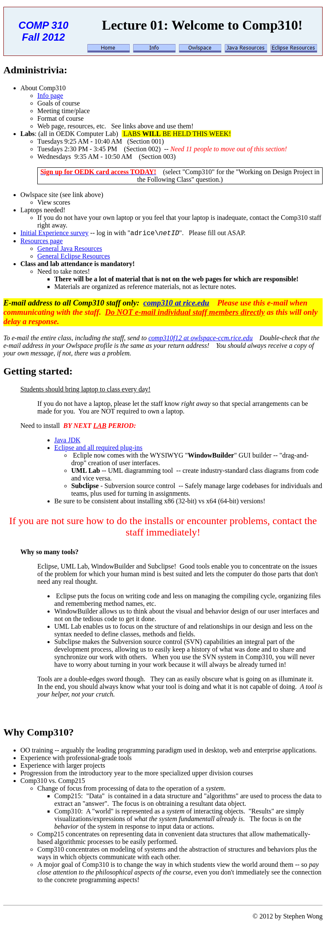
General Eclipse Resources (73, 256)
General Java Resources (69, 248)
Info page (50, 95)
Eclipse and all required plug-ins (98, 447)
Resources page (41, 240)
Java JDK (67, 440)
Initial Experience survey (54, 232)
